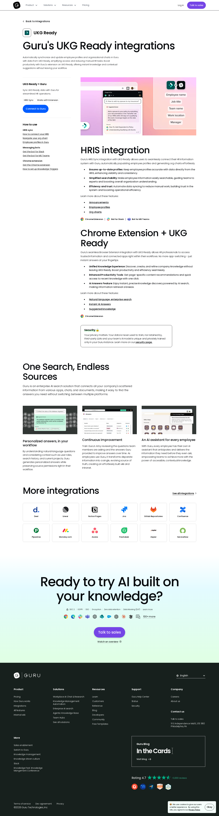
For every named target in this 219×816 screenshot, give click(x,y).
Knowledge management (27, 754)
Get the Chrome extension (36, 165)
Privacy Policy (194, 810)
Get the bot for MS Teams (36, 155)
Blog (94, 710)
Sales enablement (23, 745)
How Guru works (22, 701)
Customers (98, 701)
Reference (97, 705)
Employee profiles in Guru (36, 142)
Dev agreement (43, 803)
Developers (98, 714)
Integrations (20, 705)
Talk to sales (196, 5)
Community (98, 719)
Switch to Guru (21, 749)
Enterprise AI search (63, 708)
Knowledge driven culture (27, 758)
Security (136, 705)
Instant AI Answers (100, 304)
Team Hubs (59, 717)
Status (135, 701)
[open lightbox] (138, 106)
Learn (95, 696)
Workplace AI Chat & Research (68, 696)
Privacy (60, 803)
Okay (209, 807)
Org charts (95, 212)
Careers (175, 696)
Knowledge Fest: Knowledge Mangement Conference (28, 769)
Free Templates (100, 723)
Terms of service (22, 803)
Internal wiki (19, 714)
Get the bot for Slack (33, 151)
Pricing (85, 5)
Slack (16, 763)
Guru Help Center (140, 696)
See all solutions (61, 722)
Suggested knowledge (102, 309)
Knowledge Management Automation (66, 702)
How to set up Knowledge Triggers (40, 169)
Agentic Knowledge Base (66, 713)
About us (175, 701)
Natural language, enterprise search (110, 299)
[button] (32, 5)
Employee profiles (99, 207)
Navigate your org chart (35, 138)
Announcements (99, 202)
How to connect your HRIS (36, 134)
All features (19, 710)
